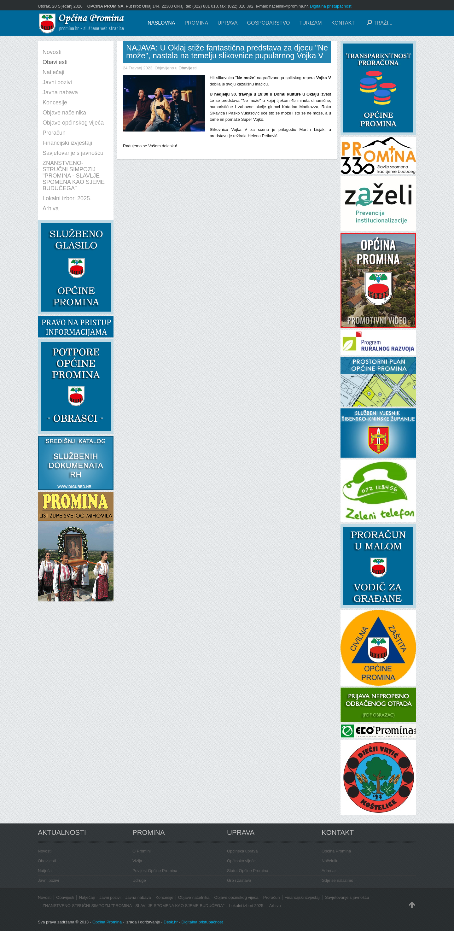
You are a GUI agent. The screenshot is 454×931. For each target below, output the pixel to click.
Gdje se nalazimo (337, 880)
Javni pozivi (48, 880)
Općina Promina (336, 851)
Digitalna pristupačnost (331, 6)
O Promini (141, 851)
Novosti (44, 851)
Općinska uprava (242, 851)
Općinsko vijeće (241, 860)
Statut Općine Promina (247, 870)
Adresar (329, 870)
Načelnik (329, 860)
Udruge (139, 880)
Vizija (137, 860)
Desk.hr (171, 922)
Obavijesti (187, 68)
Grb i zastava (239, 880)
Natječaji (46, 870)
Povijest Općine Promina (154, 870)
